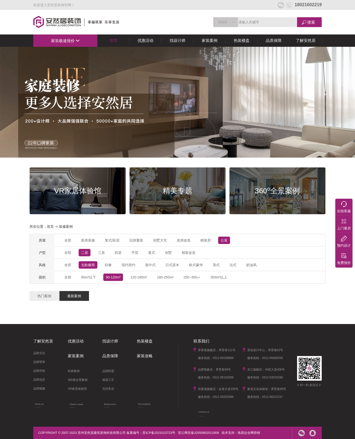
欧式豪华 (196, 265)
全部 (67, 240)
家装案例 (209, 40)
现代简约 (128, 265)
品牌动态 (39, 379)
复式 (151, 253)
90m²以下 (88, 277)
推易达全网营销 (249, 433)
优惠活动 (145, 40)
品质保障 (274, 40)
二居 (84, 253)
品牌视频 (39, 388)
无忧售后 (108, 388)
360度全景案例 (78, 380)
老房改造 (184, 240)
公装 (224, 240)
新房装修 (88, 240)
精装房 (205, 240)
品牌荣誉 (39, 362)
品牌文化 (39, 353)
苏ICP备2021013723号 (158, 433)
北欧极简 (88, 265)
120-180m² (138, 277)
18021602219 (304, 4)
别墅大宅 (160, 240)
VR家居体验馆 (77, 388)
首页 (113, 40)
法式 (233, 265)
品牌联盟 (108, 371)
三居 (101, 253)
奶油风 (251, 265)
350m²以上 (218, 277)
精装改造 (188, 253)
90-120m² (113, 277)
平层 (134, 253)
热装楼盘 (241, 40)
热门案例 (44, 296)
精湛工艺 (108, 380)
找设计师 (177, 40)
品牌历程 (39, 371)
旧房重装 (136, 240)
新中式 (150, 265)
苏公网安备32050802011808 (198, 433)
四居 (118, 253)
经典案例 (74, 371)
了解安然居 (306, 40)
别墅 (168, 253)
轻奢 (108, 265)
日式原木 (172, 265)
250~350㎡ (191, 277)
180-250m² (165, 277)
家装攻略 (145, 356)
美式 (216, 265)
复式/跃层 (112, 240)
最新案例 (74, 296)
